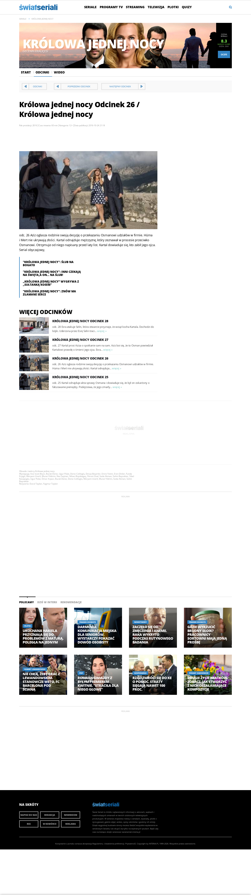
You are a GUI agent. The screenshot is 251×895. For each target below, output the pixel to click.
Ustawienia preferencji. (114, 843)
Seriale (90, 7)
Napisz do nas (28, 814)
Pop (81, 673)
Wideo (59, 72)
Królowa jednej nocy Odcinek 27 (80, 340)
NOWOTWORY (140, 622)
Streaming (135, 7)
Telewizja (156, 7)
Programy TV (111, 7)
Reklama (70, 823)
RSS (29, 823)
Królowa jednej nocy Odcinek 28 (80, 321)
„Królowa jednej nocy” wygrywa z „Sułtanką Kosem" (51, 283)
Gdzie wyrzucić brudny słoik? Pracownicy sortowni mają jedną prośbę (207, 634)
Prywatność (130, 843)
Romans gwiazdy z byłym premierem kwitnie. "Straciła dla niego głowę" (98, 683)
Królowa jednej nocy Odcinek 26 (80, 358)
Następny (120, 86)
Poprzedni (79, 86)
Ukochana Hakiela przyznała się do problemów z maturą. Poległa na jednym (43, 636)
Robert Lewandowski (34, 669)
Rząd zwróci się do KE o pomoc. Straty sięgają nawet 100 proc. (152, 683)
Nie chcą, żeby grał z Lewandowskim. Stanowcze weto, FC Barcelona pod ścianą (41, 681)
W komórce (49, 823)
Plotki (173, 7)
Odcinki (42, 72)
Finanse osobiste (87, 622)
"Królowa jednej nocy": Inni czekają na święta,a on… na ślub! (52, 273)
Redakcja (49, 814)
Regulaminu (97, 843)
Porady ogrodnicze (198, 673)
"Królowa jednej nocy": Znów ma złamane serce (49, 292)
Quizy (187, 7)
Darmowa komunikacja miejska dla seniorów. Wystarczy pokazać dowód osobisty (97, 634)
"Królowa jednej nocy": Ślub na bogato (48, 263)
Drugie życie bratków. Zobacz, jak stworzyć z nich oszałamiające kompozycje (207, 683)
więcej (100, 331)
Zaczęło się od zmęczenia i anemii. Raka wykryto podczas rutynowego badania (152, 634)
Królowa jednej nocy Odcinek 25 (80, 377)
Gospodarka (140, 673)
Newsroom (70, 814)
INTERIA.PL (154, 843)
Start (26, 72)
